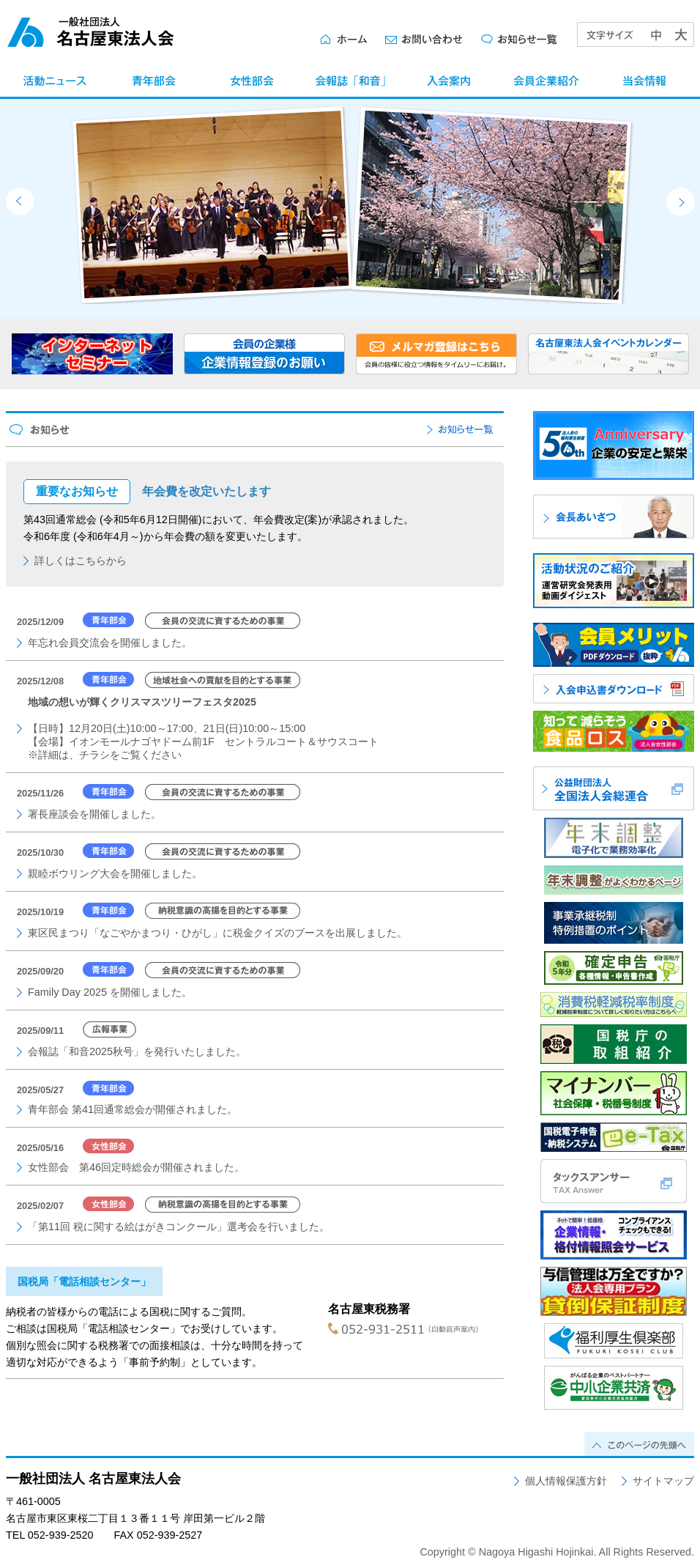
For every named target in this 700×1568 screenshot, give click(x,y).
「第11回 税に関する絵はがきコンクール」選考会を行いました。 (178, 1226)
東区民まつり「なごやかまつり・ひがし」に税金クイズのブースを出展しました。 (217, 933)
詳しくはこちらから (80, 560)
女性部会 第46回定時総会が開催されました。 (136, 1167)
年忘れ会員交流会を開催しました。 (110, 642)
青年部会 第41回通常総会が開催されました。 (132, 1109)
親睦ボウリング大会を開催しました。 (115, 873)
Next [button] (680, 201)
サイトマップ (663, 1481)
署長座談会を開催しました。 (94, 814)
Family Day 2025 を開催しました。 (110, 992)
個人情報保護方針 (566, 1481)
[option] (361, 205)
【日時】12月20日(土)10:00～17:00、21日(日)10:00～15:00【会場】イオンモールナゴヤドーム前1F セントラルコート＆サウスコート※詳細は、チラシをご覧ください (203, 728)
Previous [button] (20, 201)
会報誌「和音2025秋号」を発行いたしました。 (137, 1051)
